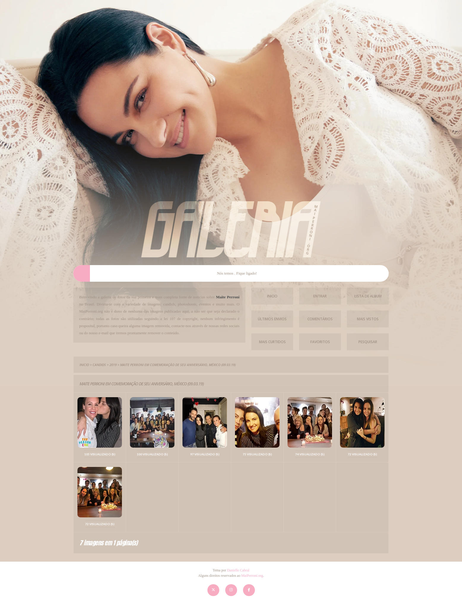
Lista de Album (368, 296)
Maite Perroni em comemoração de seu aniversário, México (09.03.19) (178, 364)
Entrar (320, 296)
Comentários (320, 318)
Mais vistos (368, 318)
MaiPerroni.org (252, 576)
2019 (113, 364)
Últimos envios (272, 318)
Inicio (272, 296)
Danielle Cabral (238, 570)
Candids (99, 364)
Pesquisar (367, 341)
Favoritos (320, 341)
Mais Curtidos (272, 341)
